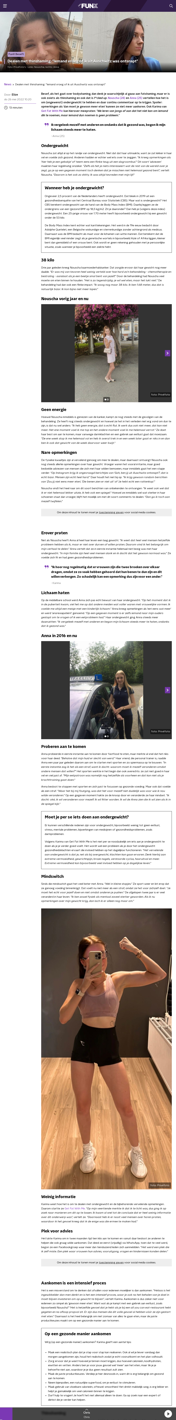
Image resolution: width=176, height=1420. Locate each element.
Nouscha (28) (116, 98)
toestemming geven (111, 512)
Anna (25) (136, 98)
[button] (168, 1413)
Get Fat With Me (52, 111)
